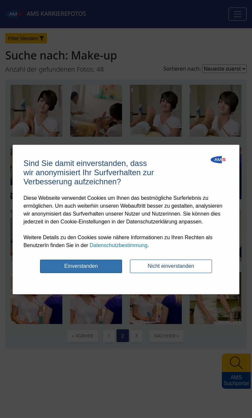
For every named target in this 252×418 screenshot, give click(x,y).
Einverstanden (81, 266)
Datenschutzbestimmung (118, 245)
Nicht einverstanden (171, 266)
